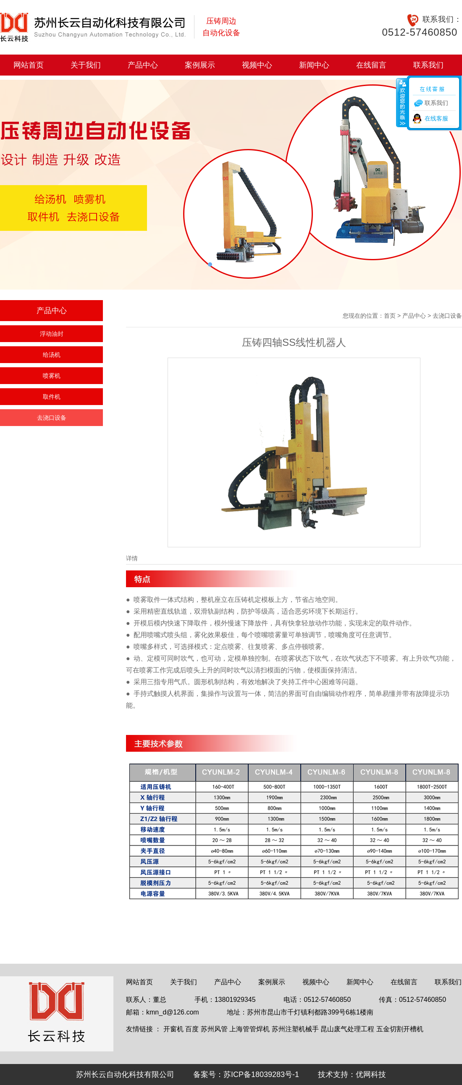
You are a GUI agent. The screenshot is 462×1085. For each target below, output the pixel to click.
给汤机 (51, 354)
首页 (390, 315)
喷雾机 (51, 375)
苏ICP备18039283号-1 (261, 1074)
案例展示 (200, 65)
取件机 (51, 396)
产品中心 (143, 65)
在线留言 (371, 65)
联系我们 (428, 65)
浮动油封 (51, 333)
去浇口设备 (51, 417)
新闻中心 (314, 65)
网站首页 (28, 65)
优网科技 (371, 1074)
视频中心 (257, 65)
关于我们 (86, 65)
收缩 (402, 102)
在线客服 (436, 118)
